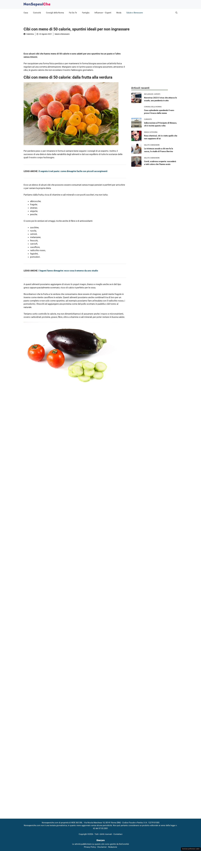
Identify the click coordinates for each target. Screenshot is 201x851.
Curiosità (37, 13)
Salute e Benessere (134, 13)
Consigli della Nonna (55, 13)
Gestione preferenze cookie (191, 849)
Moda (118, 13)
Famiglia (85, 13)
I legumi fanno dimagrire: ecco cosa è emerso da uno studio (68, 270)
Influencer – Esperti (102, 13)
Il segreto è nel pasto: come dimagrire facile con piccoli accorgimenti (73, 171)
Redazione (112, 847)
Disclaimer (102, 847)
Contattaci (117, 834)
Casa (26, 13)
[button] (176, 13)
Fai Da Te (73, 13)
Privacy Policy (90, 847)
